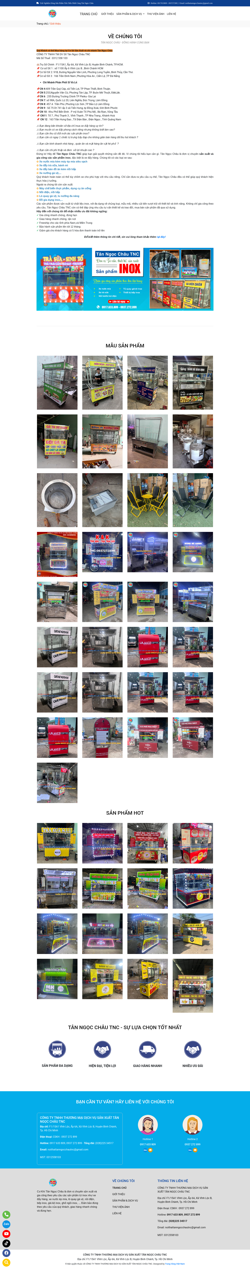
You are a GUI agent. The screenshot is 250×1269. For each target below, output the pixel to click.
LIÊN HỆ (171, 13)
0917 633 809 (148, 1144)
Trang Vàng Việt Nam (175, 1264)
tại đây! (161, 237)
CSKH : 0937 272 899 (65, 1136)
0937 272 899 (192, 1144)
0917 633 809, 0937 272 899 (66, 1143)
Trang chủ (42, 23)
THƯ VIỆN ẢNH (155, 13)
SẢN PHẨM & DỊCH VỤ (129, 13)
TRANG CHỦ (88, 14)
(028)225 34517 (104, 1143)
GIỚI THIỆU (107, 13)
